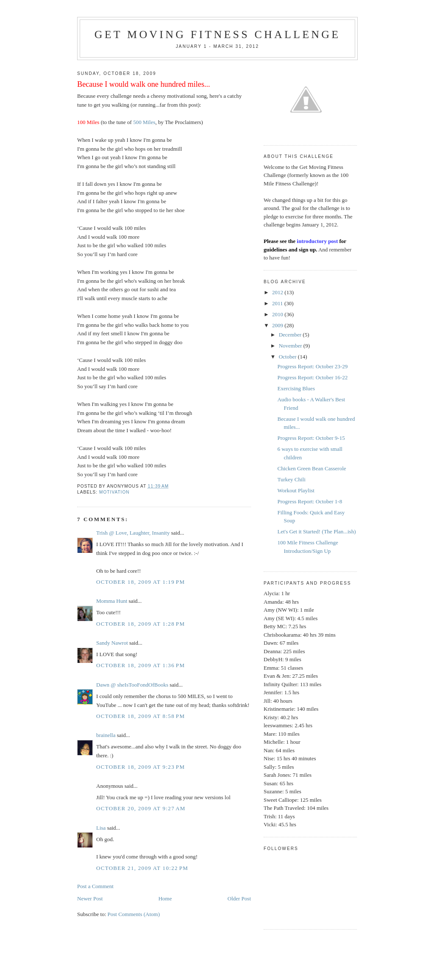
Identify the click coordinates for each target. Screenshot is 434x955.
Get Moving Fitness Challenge (218, 34)
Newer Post (90, 898)
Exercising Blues (295, 388)
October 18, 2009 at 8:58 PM (140, 716)
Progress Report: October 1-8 (309, 501)
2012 (278, 292)
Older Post (239, 898)
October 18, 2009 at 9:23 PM (140, 767)
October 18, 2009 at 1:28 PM (140, 624)
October (288, 356)
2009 (278, 325)
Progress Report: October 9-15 (311, 438)
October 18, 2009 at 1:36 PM (140, 665)
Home (165, 898)
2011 (278, 303)
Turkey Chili (291, 479)
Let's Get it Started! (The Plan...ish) (316, 531)
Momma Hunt (111, 601)
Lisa (101, 828)
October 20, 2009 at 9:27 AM (141, 808)
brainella (105, 735)
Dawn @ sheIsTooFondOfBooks (132, 685)
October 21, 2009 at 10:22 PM (142, 868)
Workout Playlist (295, 490)
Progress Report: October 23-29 (312, 366)
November (291, 345)
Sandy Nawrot (112, 643)
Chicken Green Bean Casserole (311, 468)
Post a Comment (95, 886)
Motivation (114, 492)
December (291, 334)
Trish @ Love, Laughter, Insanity (133, 533)
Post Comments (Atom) (134, 914)
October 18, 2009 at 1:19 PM (140, 582)
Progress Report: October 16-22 (312, 377)
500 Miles (144, 122)
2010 (278, 314)
